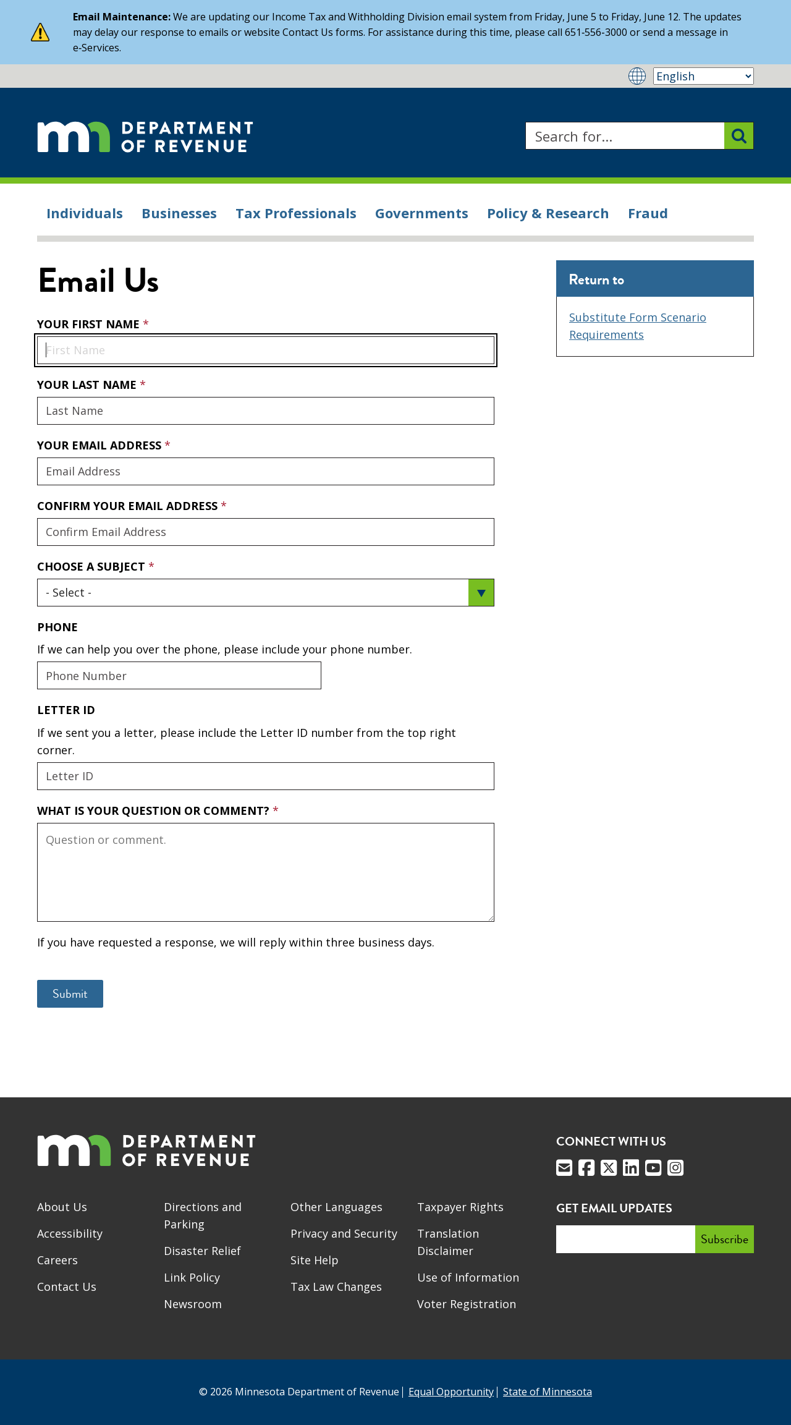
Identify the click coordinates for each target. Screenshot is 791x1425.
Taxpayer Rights (460, 1206)
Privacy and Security (343, 1233)
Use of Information (468, 1277)
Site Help (314, 1260)
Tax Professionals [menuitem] (296, 212)
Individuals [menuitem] (84, 212)
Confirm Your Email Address (129, 505)
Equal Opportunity (451, 1391)
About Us (62, 1206)
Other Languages (336, 1206)
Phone (57, 626)
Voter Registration (466, 1303)
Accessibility (70, 1233)
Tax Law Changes (336, 1286)
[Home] (145, 136)
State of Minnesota (547, 1391)
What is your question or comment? (155, 810)
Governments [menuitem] (421, 212)
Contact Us (66, 1286)
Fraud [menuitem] (648, 212)
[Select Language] (703, 76)
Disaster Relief (202, 1250)
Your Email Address (36, 437)
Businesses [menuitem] (179, 212)
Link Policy (192, 1277)
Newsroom (193, 1303)
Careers (57, 1260)
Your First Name (90, 324)
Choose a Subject (92, 566)
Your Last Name (88, 384)
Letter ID (66, 709)
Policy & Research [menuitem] (548, 212)
